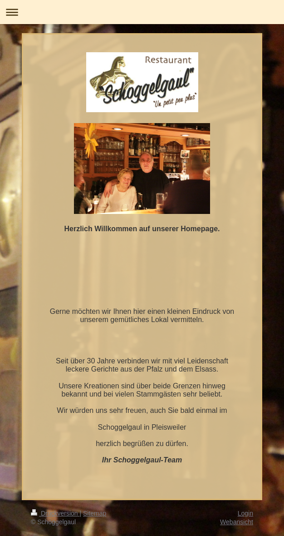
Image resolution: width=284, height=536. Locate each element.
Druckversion (55, 513)
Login (245, 513)
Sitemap (94, 513)
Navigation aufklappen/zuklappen (142, 12)
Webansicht (236, 522)
